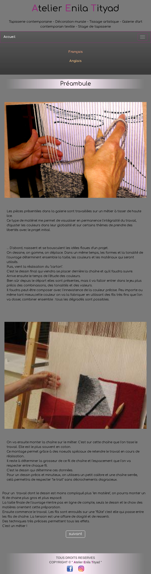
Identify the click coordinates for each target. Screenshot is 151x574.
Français (75, 51)
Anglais (75, 61)
